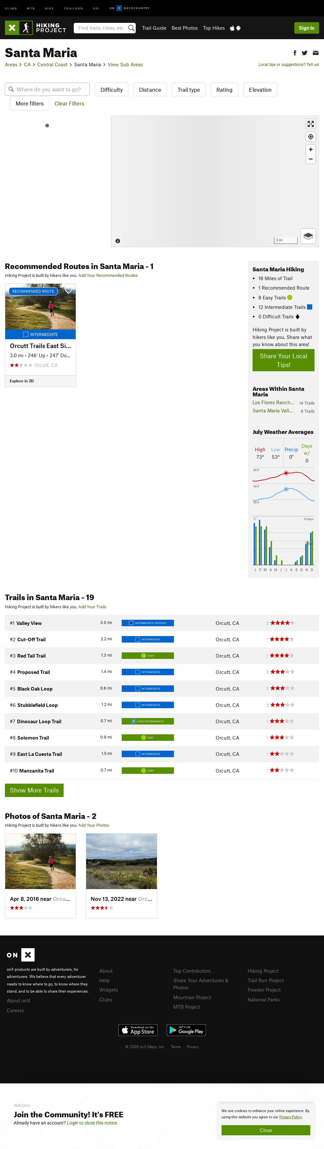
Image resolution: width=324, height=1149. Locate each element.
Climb (11, 8)
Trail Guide (154, 28)
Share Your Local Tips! (283, 360)
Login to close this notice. (92, 1122)
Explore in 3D (22, 380)
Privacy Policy (290, 1117)
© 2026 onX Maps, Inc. (145, 1046)
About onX (18, 1000)
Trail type (188, 89)
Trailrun (73, 8)
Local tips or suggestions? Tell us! (288, 64)
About (106, 971)
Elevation (260, 89)
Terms (176, 1046)
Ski (96, 8)
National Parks (264, 999)
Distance (150, 89)
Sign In (307, 28)
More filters (30, 103)
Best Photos (185, 28)
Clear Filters (69, 103)
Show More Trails (34, 790)
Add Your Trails (92, 606)
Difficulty (111, 89)
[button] (295, 52)
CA (27, 64)
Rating (224, 89)
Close (266, 1130)
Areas (11, 64)
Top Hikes (214, 28)
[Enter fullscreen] (311, 124)
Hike (49, 8)
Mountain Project (192, 997)
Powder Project (264, 990)
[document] (266, 1121)
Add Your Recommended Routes (108, 275)
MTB (31, 8)
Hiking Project (263, 971)
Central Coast (52, 64)
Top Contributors (191, 971)
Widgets (108, 990)
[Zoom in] (311, 149)
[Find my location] (311, 136)
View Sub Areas (125, 64)
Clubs (105, 999)
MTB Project (186, 1007)
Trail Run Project (266, 980)
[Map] (215, 181)
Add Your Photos (93, 825)
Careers (15, 1010)
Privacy (193, 1046)
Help (104, 980)
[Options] (308, 236)
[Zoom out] (311, 159)
